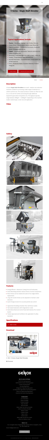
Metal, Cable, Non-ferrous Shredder (24, 407)
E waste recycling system (24, 384)
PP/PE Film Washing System (24, 381)
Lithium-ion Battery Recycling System (24, 391)
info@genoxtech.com (14, 427)
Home (35, 79)
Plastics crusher (24, 410)
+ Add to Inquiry (13, 71)
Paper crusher (24, 414)
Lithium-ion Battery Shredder (24, 409)
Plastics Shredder (24, 400)
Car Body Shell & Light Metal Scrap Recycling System (24, 389)
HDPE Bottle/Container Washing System (24, 382)
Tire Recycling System (24, 386)
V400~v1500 (12, 324)
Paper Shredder (24, 403)
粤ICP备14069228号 (35, 438)
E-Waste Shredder (24, 402)
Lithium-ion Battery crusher (24, 419)
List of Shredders (24, 398)
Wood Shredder (24, 405)
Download (10, 361)
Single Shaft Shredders (17, 87)
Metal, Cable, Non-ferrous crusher (24, 417)
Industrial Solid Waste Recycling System (24, 393)
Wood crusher (24, 415)
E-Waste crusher (24, 412)
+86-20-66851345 (25, 426)
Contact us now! (24, 431)
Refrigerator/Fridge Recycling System (24, 388)
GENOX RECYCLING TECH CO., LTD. (18, 438)
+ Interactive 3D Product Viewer (26, 71)
